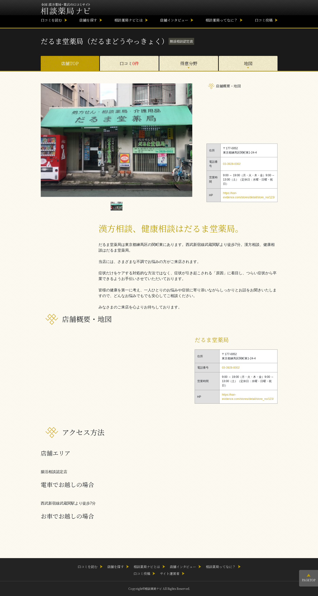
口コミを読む (51, 20)
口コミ (129, 63)
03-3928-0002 (232, 164)
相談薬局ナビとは (128, 20)
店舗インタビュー (174, 20)
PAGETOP (308, 580)
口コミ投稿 (264, 20)
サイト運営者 (169, 573)
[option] (116, 140)
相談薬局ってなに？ (221, 20)
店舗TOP (70, 63)
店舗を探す (88, 20)
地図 (248, 63)
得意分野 (188, 63)
